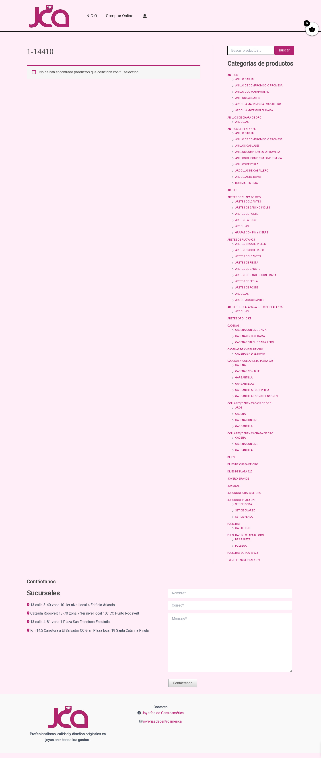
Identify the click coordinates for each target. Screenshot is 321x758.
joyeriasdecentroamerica (162, 704)
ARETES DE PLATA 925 (241, 233)
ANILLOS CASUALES (247, 97)
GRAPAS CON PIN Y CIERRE (251, 227)
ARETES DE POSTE (246, 208)
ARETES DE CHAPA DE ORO (244, 192)
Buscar (284, 50)
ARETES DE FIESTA (246, 255)
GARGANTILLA (244, 366)
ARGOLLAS (242, 120)
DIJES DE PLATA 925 (239, 457)
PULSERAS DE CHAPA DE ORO (245, 518)
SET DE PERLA (244, 501)
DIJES (231, 443)
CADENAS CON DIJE (247, 360)
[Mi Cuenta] (145, 15)
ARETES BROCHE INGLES (250, 237)
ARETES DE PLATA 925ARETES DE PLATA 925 (255, 298)
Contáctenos (183, 665)
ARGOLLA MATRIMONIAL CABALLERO (258, 103)
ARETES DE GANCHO (248, 262)
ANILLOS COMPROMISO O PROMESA (257, 149)
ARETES (232, 186)
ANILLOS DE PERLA (246, 161)
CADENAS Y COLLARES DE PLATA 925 (250, 350)
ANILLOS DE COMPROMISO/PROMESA (258, 155)
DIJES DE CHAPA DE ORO (242, 450)
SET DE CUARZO (245, 494)
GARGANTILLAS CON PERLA (252, 378)
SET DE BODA (243, 488)
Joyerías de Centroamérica (163, 695)
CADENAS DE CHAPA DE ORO (245, 339)
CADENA (240, 401)
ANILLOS (232, 75)
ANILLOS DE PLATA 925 (241, 127)
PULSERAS (233, 507)
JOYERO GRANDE (238, 464)
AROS (238, 395)
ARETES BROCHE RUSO (249, 243)
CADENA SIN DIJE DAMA (250, 326)
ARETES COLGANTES (248, 196)
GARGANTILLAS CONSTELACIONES (256, 384)
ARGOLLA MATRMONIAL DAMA (254, 109)
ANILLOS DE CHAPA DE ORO (244, 116)
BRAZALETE (242, 522)
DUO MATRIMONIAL (247, 179)
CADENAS (233, 316)
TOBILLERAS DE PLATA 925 (244, 542)
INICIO (91, 15)
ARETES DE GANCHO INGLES (252, 202)
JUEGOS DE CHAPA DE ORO (244, 478)
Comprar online (119, 15)
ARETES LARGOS (245, 215)
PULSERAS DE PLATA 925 (242, 535)
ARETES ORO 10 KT (239, 309)
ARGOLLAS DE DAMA (248, 173)
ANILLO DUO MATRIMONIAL (252, 91)
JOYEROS (233, 471)
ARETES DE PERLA (246, 274)
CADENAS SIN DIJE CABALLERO (254, 332)
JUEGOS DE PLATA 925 (241, 484)
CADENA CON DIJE (246, 407)
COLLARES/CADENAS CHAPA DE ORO (250, 420)
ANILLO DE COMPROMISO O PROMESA (258, 85)
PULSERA (241, 528)
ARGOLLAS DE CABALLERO (251, 167)
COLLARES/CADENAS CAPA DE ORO (249, 391)
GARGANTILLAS (244, 372)
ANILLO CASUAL (245, 79)
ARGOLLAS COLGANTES (249, 292)
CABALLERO (242, 511)
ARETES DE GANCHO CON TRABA (255, 268)
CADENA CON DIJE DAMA (250, 320)
